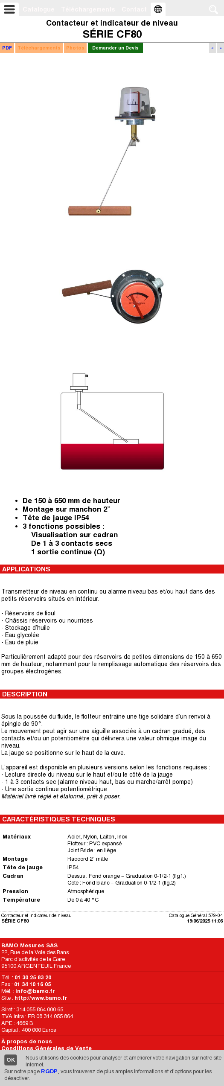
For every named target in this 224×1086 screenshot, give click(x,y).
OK (10, 1060)
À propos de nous (26, 1041)
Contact (134, 9)
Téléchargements (88, 9)
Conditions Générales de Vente (46, 1048)
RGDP (49, 1071)
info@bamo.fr (35, 991)
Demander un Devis (115, 47)
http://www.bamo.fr (41, 998)
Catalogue (39, 9)
